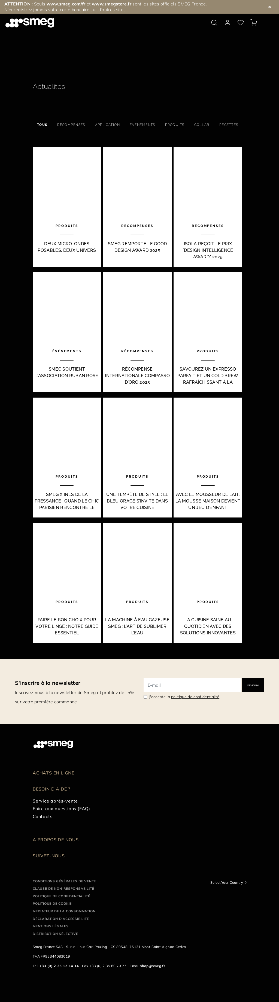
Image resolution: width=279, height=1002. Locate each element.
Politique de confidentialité (61, 896)
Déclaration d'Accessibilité (61, 919)
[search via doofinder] (214, 23)
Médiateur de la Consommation (64, 911)
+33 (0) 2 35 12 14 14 (59, 966)
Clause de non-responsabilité (63, 888)
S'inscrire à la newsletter (47, 682)
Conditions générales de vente (64, 881)
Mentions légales (51, 926)
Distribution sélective (55, 934)
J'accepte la (184, 696)
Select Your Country (226, 882)
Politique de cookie (52, 903)
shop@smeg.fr (152, 966)
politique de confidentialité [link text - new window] (195, 696)
